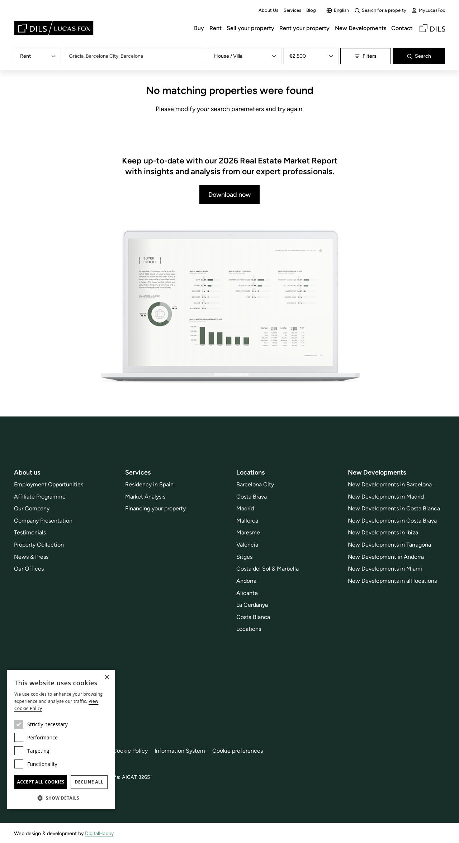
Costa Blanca (253, 617)
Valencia (247, 544)
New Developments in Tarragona (389, 544)
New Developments (360, 28)
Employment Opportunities (48, 484)
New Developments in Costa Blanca (394, 508)
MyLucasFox (428, 10)
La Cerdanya (252, 604)
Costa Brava (251, 496)
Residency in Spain (149, 484)
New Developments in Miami (385, 568)
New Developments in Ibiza (383, 532)
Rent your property (304, 28)
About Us (268, 10)
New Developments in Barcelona (390, 484)
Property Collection (39, 544)
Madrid (245, 508)
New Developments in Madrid (386, 496)
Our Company (31, 508)
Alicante (247, 593)
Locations (248, 628)
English (337, 10)
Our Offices (29, 568)
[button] (61, 798)
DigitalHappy (99, 833)
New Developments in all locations (392, 580)
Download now (229, 195)
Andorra (246, 580)
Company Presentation (43, 520)
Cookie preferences (237, 750)
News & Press (31, 556)
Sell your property (250, 28)
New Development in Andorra (386, 556)
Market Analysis (145, 496)
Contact (401, 28)
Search (419, 56)
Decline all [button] (89, 782)
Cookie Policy (130, 750)
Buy (199, 28)
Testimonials (30, 532)
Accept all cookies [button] (40, 782)
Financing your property (155, 508)
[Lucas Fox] (54, 28)
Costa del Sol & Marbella (267, 568)
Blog (311, 10)
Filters (365, 56)
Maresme (248, 532)
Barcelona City (255, 484)
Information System (180, 750)
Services (292, 10)
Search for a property (380, 10)
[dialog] (61, 739)
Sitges (244, 556)
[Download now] (229, 307)
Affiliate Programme (40, 496)
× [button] (106, 677)
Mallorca (247, 520)
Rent (215, 28)
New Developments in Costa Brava (392, 520)
